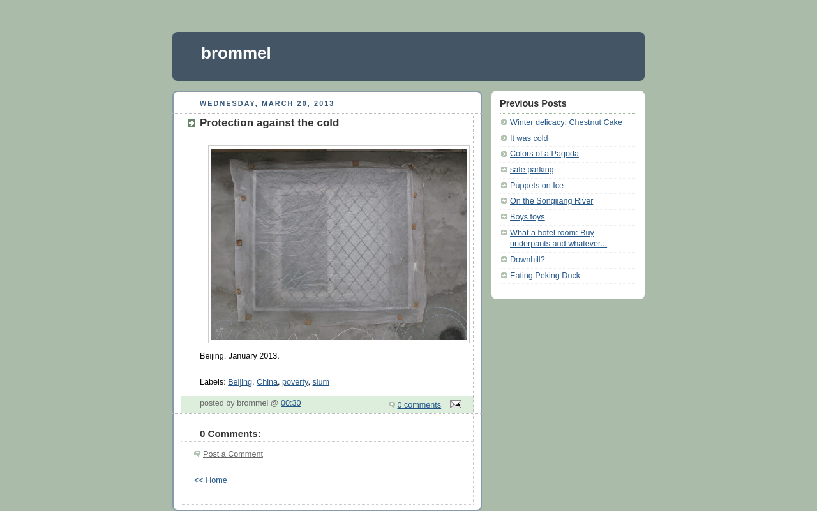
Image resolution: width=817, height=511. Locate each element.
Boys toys (527, 216)
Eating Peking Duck (545, 275)
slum (320, 382)
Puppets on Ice (537, 185)
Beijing (240, 382)
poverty (295, 382)
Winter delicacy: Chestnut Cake (566, 122)
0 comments (420, 405)
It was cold (529, 138)
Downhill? (527, 259)
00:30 (291, 403)
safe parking (532, 169)
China (267, 382)
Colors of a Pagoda (544, 153)
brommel (236, 53)
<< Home (210, 480)
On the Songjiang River (551, 200)
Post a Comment (233, 454)
